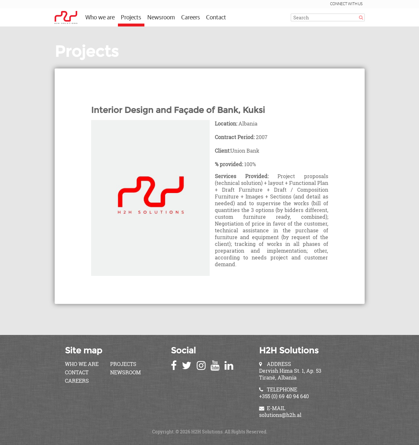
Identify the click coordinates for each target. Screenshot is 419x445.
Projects (131, 18)
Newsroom (161, 18)
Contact (216, 18)
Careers (190, 18)
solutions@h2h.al (280, 414)
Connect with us (346, 4)
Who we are (100, 18)
